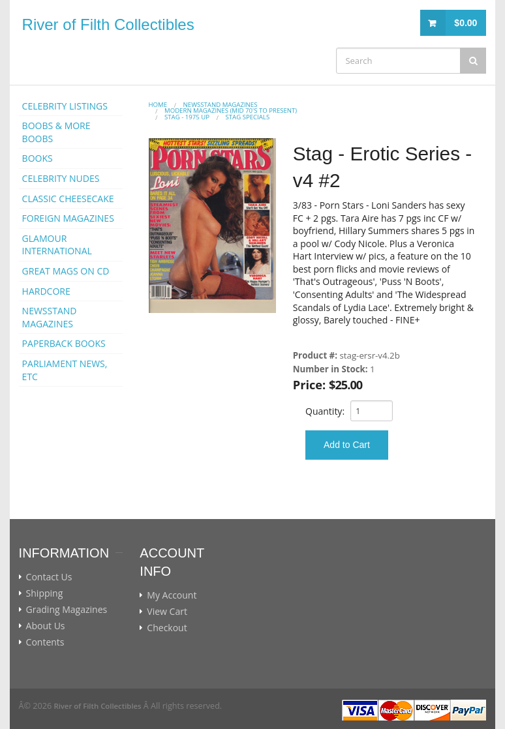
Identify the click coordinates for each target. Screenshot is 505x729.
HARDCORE (46, 291)
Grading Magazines (67, 610)
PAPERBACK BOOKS (64, 343)
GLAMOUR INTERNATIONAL (57, 245)
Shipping (44, 593)
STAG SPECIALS (248, 117)
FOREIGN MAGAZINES (68, 218)
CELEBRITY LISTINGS (65, 106)
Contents (45, 642)
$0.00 (465, 23)
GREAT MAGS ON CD (66, 271)
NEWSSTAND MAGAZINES (49, 317)
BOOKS (37, 158)
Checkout (167, 628)
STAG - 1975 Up (186, 117)
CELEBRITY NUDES (61, 178)
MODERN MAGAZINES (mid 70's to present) (230, 110)
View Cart (167, 611)
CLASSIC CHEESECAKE (68, 198)
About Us (45, 626)
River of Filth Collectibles (108, 24)
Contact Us (49, 577)
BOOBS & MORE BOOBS (56, 132)
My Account (171, 595)
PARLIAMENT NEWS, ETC (65, 370)
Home (158, 104)
